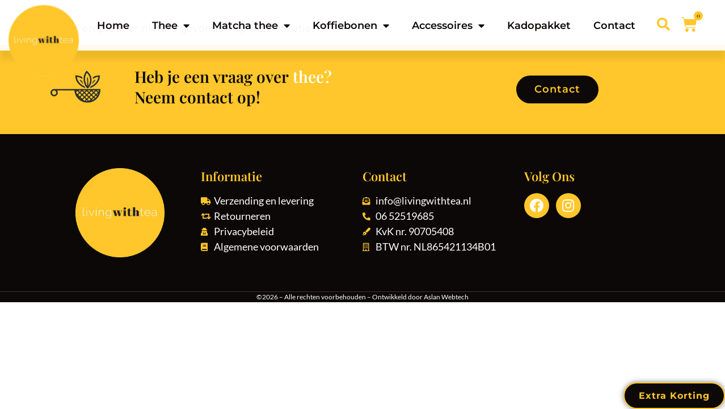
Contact (614, 25)
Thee (170, 25)
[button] (663, 24)
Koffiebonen (351, 25)
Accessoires (448, 25)
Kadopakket (539, 25)
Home (113, 25)
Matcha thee (251, 25)
